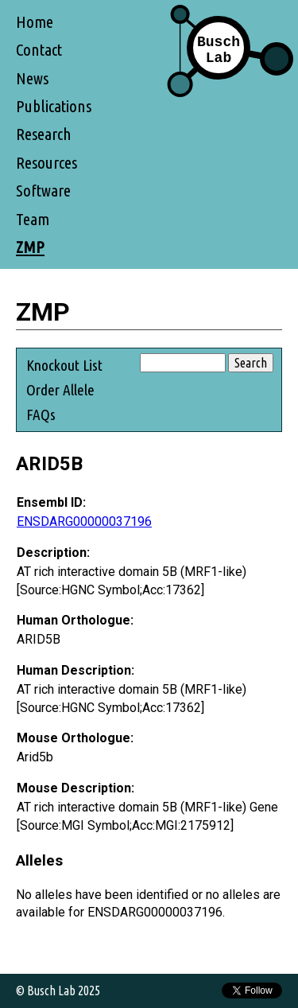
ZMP (30, 247)
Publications (53, 106)
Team (32, 219)
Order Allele (60, 390)
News (32, 78)
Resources (46, 163)
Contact (39, 50)
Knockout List (64, 365)
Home (34, 22)
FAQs (41, 414)
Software (43, 190)
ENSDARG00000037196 (84, 521)
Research (44, 134)
